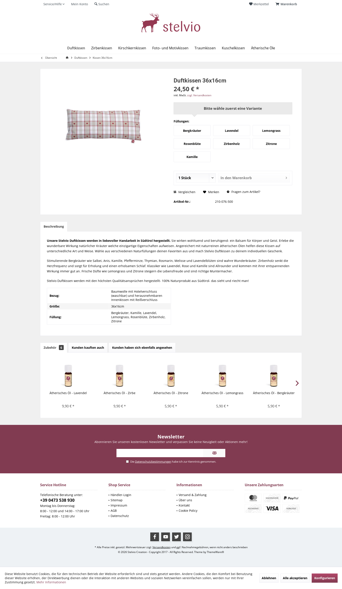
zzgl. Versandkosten (199, 95)
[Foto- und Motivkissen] (170, 48)
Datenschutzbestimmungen (153, 462)
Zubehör (54, 347)
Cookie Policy (188, 510)
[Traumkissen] (205, 48)
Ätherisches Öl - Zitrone (171, 393)
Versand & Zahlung (193, 495)
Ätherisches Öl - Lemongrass (222, 393)
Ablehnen (269, 578)
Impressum (119, 505)
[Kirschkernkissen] (132, 48)
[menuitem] (287, 4)
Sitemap (117, 500)
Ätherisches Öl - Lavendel (68, 393)
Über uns (185, 500)
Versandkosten (161, 547)
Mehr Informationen (51, 582)
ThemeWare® (215, 552)
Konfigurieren (324, 578)
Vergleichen (184, 192)
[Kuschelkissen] (233, 48)
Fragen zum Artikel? (243, 192)
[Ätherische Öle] (263, 48)
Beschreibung (54, 226)
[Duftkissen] (76, 48)
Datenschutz (120, 516)
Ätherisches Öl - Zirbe (119, 393)
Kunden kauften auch (88, 347)
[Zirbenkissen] (101, 48)
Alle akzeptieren (295, 578)
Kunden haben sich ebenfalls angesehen (142, 347)
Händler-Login (121, 495)
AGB (114, 510)
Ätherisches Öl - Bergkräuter (274, 393)
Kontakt (184, 505)
